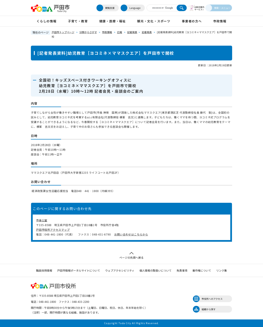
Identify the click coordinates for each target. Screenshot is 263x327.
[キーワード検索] (159, 8)
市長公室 (41, 220)
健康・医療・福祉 (112, 21)
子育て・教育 (78, 21)
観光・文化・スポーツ (153, 21)
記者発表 (132, 32)
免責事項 (182, 270)
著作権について (201, 270)
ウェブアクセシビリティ (119, 270)
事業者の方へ (192, 21)
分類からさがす (88, 32)
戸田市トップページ (63, 32)
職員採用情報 (44, 270)
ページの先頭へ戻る (131, 256)
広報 (119, 32)
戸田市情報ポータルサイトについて (78, 270)
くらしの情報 (47, 21)
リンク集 (221, 270)
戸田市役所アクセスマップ (53, 230)
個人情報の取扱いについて (155, 270)
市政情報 (219, 21)
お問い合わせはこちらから (131, 234)
